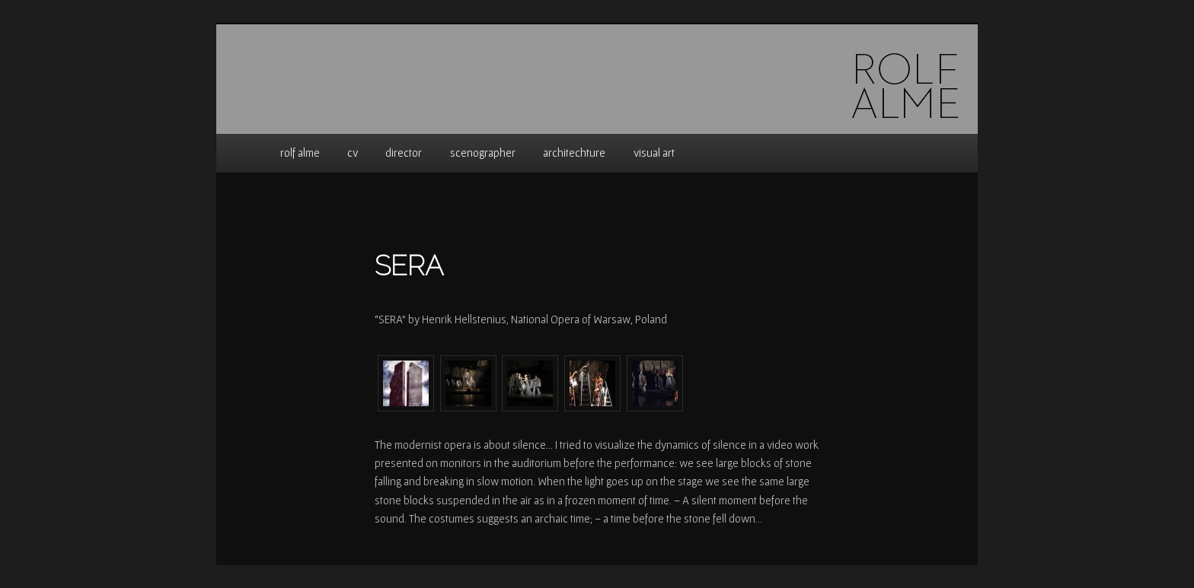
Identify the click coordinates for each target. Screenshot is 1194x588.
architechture (574, 152)
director (403, 152)
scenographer (483, 152)
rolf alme (300, 152)
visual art (654, 152)
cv (352, 152)
